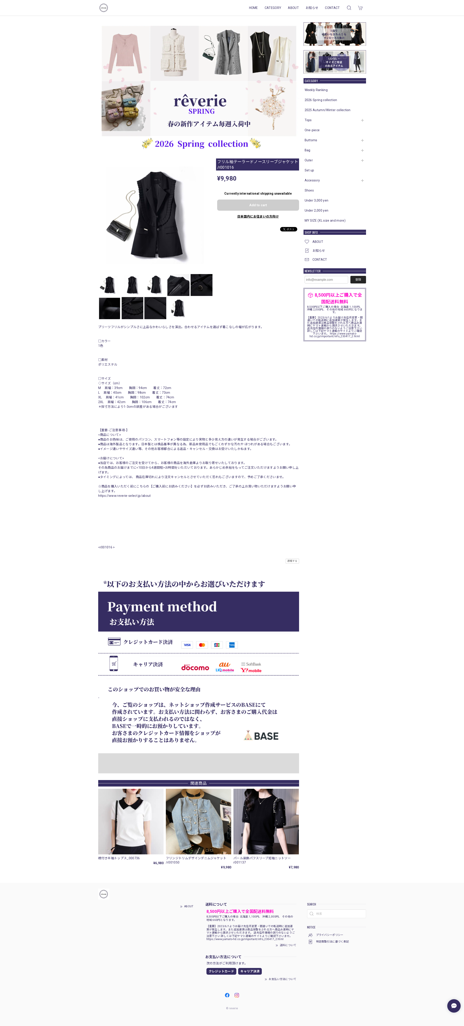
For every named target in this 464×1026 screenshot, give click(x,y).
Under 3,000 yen (317, 200)
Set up (309, 170)
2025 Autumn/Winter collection (328, 110)
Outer (309, 160)
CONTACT (332, 8)
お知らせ (312, 8)
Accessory (312, 180)
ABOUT (293, 8)
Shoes (309, 190)
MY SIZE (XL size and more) (325, 220)
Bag (307, 150)
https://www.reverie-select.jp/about (124, 495)
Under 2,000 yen (317, 210)
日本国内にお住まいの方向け (258, 216)
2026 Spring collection (321, 100)
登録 (358, 279)
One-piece (312, 130)
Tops (308, 120)
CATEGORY (273, 8)
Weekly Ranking (316, 90)
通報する (292, 561)
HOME (253, 8)
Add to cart (258, 205)
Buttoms (311, 140)
